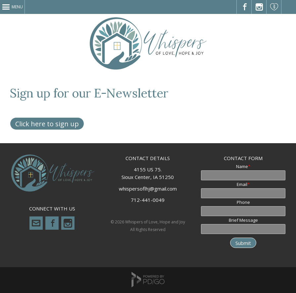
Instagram (67, 223)
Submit (243, 243)
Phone (243, 202)
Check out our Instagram (259, 7)
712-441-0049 (148, 200)
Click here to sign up (47, 123)
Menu (17, 7)
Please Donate (274, 7)
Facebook (52, 223)
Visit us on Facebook (244, 7)
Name (242, 166)
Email (242, 184)
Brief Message (243, 220)
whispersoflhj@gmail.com (36, 223)
